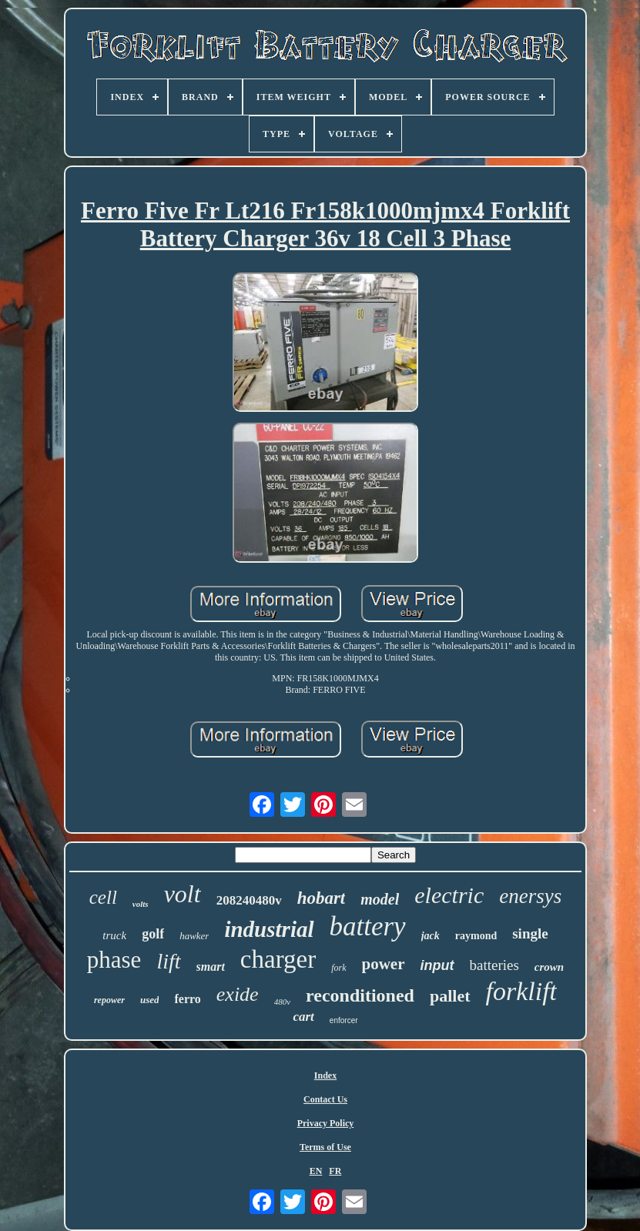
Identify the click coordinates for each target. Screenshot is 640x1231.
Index (325, 1075)
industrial (268, 929)
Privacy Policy (325, 1123)
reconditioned (360, 995)
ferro (187, 998)
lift (168, 961)
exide (237, 994)
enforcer (344, 1020)
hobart (321, 898)
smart (210, 966)
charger (278, 959)
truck (114, 935)
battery (368, 927)
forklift (522, 991)
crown (549, 967)
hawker (194, 936)
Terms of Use (325, 1147)
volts (140, 903)
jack (430, 936)
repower (109, 1000)
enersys (530, 896)
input (437, 965)
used (149, 999)
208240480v (249, 900)
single (530, 933)
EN (316, 1171)
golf (153, 934)
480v (282, 1001)
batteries (494, 965)
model (379, 899)
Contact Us (325, 1099)
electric (449, 895)
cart (303, 1016)
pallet (450, 995)
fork (338, 967)
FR (335, 1171)
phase (114, 959)
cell (103, 897)
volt (182, 894)
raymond (476, 936)
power (383, 964)
